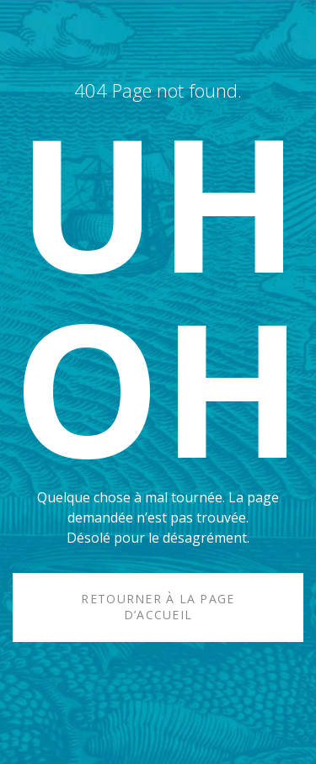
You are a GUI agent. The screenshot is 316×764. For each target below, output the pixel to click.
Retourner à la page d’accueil (157, 607)
